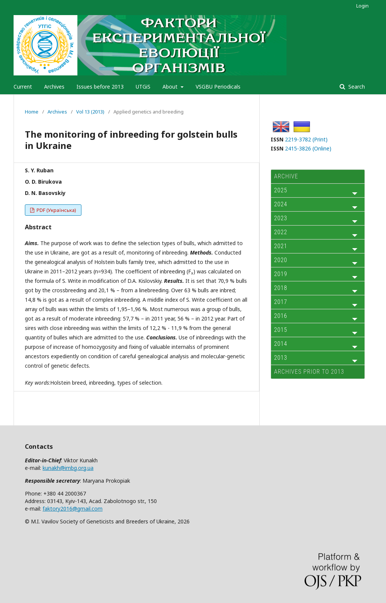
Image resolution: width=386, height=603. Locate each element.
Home (31, 111)
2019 (280, 274)
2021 (280, 246)
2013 (280, 357)
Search (356, 86)
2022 (280, 232)
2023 (280, 218)
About (170, 86)
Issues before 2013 (100, 86)
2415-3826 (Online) (308, 148)
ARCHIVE (286, 176)
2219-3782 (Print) (306, 139)
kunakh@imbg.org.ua (68, 467)
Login (362, 5)
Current (23, 86)
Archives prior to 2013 (309, 371)
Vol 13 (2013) (90, 111)
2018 (280, 288)
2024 (280, 204)
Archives (54, 86)
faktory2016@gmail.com (73, 508)
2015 (280, 329)
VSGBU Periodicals (218, 86)
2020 (280, 260)
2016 (280, 315)
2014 (280, 343)
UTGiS (143, 86)
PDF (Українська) (55, 210)
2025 (280, 190)
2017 (280, 301)
